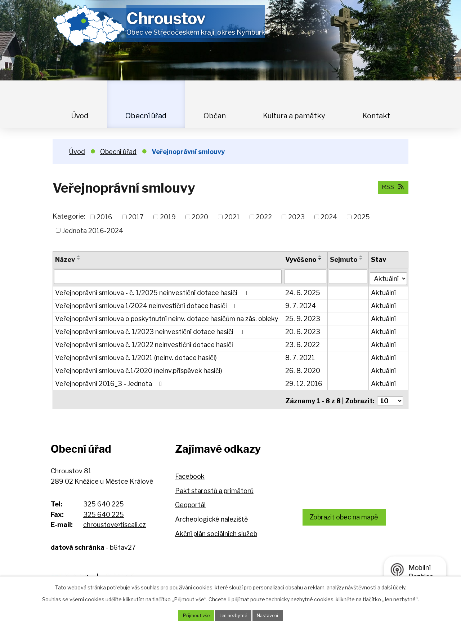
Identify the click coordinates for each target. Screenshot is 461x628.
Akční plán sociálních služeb (216, 529)
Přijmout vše (191, 615)
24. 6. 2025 (303, 291)
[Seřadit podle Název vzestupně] (79, 256)
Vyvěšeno (301, 259)
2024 (329, 217)
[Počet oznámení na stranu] (390, 396)
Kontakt (376, 115)
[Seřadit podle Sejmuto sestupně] (362, 259)
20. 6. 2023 (303, 330)
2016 (104, 217)
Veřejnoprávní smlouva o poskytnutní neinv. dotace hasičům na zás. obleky (166, 317)
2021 (232, 217)
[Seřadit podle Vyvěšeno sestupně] (321, 259)
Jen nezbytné (233, 615)
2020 (200, 217)
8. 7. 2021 (300, 356)
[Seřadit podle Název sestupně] (79, 259)
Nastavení (272, 615)
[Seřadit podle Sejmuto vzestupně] (362, 256)
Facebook (190, 471)
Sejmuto (344, 259)
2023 (296, 217)
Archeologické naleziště (211, 514)
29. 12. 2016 (304, 382)
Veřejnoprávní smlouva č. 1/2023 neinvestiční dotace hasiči (150, 330)
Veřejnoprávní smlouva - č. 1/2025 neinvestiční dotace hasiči (152, 291)
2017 (136, 217)
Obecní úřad (145, 115)
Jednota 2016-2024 (92, 230)
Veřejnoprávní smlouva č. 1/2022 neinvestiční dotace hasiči (144, 343)
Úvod (79, 115)
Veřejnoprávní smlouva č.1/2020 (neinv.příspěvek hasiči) (138, 369)
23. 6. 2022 (303, 343)
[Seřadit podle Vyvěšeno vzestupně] (321, 256)
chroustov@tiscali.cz (114, 520)
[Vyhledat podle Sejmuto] (349, 276)
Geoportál (190, 500)
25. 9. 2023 (303, 317)
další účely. (393, 586)
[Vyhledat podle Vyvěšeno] (306, 276)
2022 (264, 217)
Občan (214, 115)
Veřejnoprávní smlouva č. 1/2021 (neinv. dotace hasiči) (136, 356)
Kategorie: (69, 216)
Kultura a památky (294, 115)
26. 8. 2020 (303, 369)
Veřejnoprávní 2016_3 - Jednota (110, 382)
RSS (391, 187)
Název (65, 259)
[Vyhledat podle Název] (168, 276)
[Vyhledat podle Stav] (389, 275)
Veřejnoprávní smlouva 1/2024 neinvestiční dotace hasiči (147, 304)
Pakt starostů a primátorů (214, 486)
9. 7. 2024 (301, 304)
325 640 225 (103, 499)
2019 (168, 217)
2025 (361, 217)
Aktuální (384, 291)
